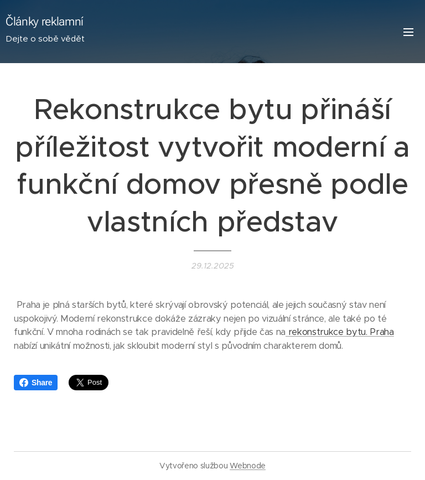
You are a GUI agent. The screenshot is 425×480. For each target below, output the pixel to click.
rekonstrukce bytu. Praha (340, 332)
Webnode (248, 466)
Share (35, 382)
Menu (408, 32)
